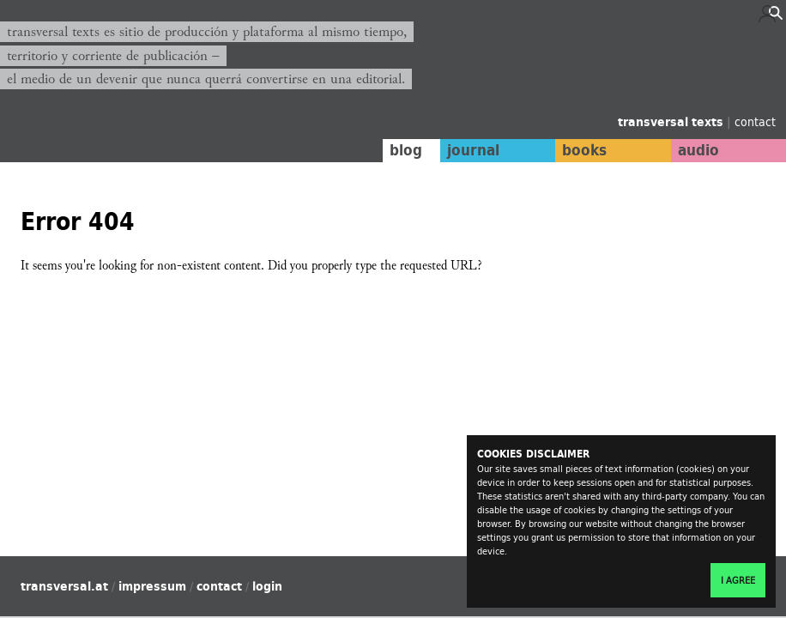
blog (406, 150)
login (267, 586)
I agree (738, 580)
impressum (152, 586)
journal (473, 150)
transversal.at (64, 586)
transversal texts (672, 121)
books (584, 150)
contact (755, 121)
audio (698, 150)
